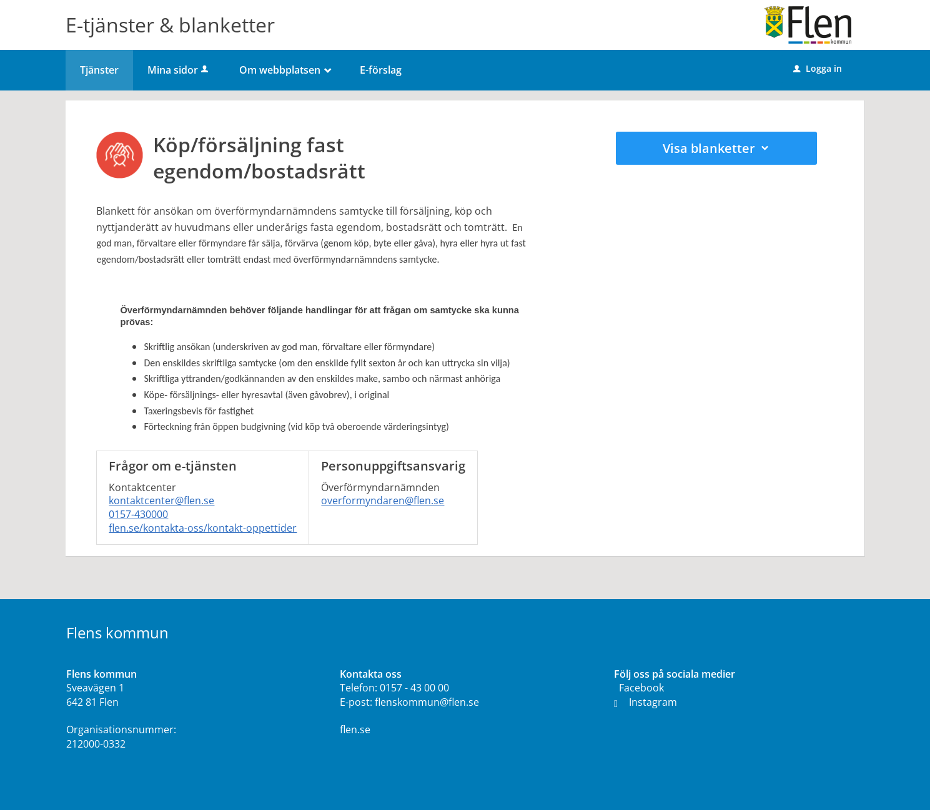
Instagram (645, 702)
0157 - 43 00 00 (414, 688)
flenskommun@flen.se (427, 702)
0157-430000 (138, 514)
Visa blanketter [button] (717, 148)
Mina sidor (178, 70)
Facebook (641, 688)
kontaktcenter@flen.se (161, 500)
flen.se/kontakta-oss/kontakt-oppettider (203, 528)
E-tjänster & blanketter (170, 24)
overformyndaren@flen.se (382, 500)
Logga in (817, 68)
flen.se (355, 729)
